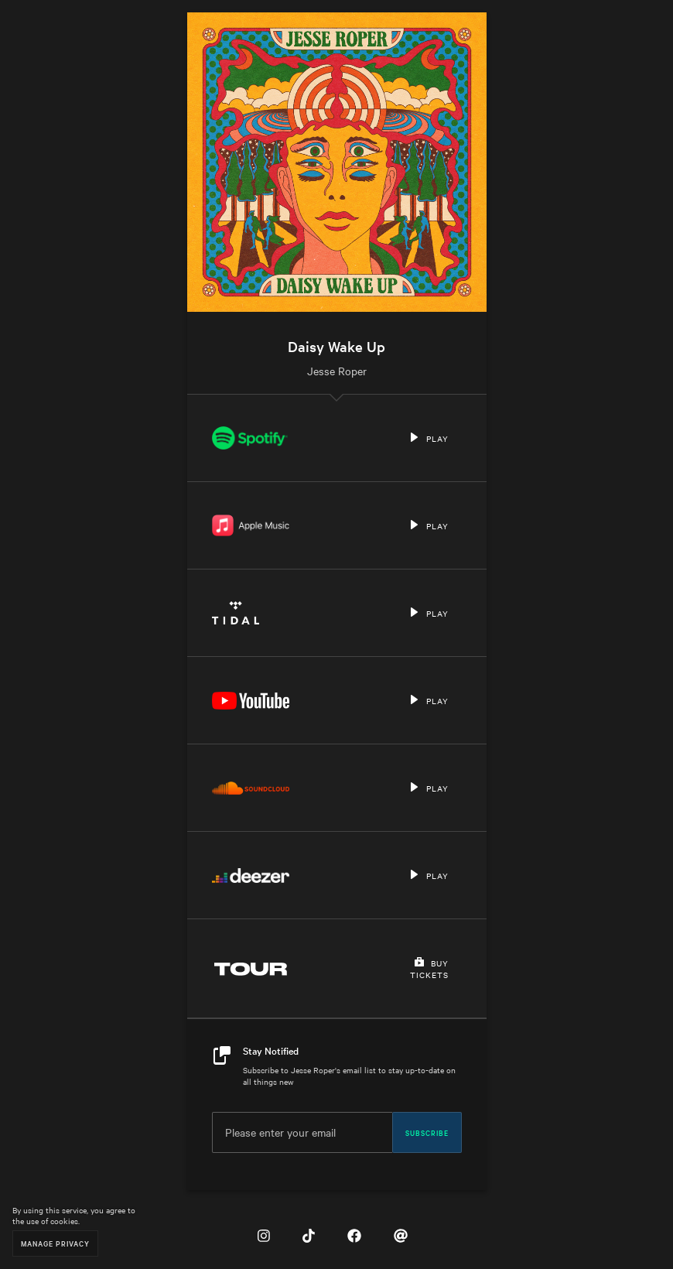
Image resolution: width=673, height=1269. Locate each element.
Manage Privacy (55, 1243)
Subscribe (427, 1132)
